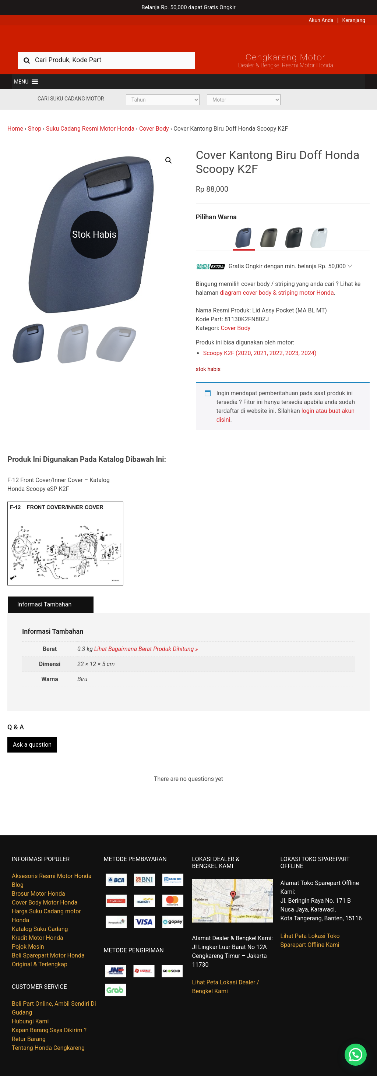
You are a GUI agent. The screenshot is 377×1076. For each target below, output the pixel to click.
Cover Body (154, 128)
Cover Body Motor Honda (44, 902)
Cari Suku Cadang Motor (71, 99)
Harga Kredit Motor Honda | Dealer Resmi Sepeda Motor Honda (188, 38)
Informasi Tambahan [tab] (44, 604)
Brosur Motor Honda (38, 893)
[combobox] (106, 60)
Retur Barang (29, 1039)
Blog (18, 884)
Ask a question (32, 744)
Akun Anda (321, 20)
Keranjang (353, 20)
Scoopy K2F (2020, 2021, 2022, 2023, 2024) (260, 353)
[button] (21, 81)
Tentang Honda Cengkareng (48, 1047)
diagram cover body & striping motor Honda (277, 292)
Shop (34, 128)
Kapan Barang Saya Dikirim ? (49, 1030)
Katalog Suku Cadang (40, 928)
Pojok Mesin (28, 946)
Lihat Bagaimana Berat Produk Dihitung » (146, 648)
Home (15, 128)
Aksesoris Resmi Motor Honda (52, 876)
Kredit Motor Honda (37, 937)
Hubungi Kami (30, 1021)
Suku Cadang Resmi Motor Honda (90, 128)
